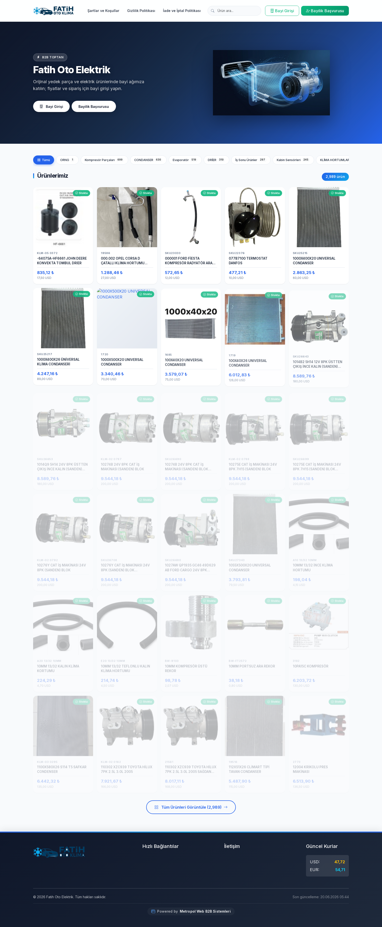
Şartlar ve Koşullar (103, 11)
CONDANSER (148, 160)
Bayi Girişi (282, 10)
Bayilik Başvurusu (325, 10)
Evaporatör (185, 160)
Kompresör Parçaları (104, 160)
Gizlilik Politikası (141, 11)
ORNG (67, 160)
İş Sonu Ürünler (251, 160)
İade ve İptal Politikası (182, 11)
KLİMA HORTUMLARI (340, 160)
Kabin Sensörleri (293, 160)
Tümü (43, 160)
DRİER (216, 160)
